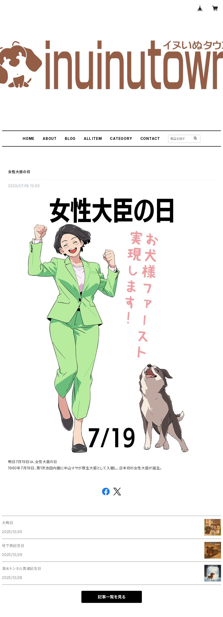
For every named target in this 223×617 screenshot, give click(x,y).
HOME (29, 138)
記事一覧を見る (111, 596)
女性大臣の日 (19, 172)
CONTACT (150, 138)
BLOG (70, 138)
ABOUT (50, 138)
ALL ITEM (93, 138)
